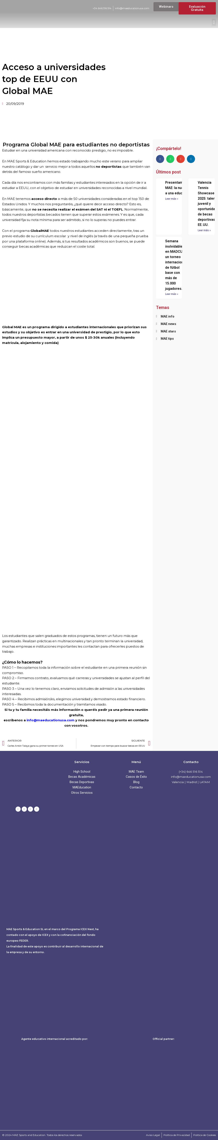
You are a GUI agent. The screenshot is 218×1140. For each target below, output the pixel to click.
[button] (214, 22)
